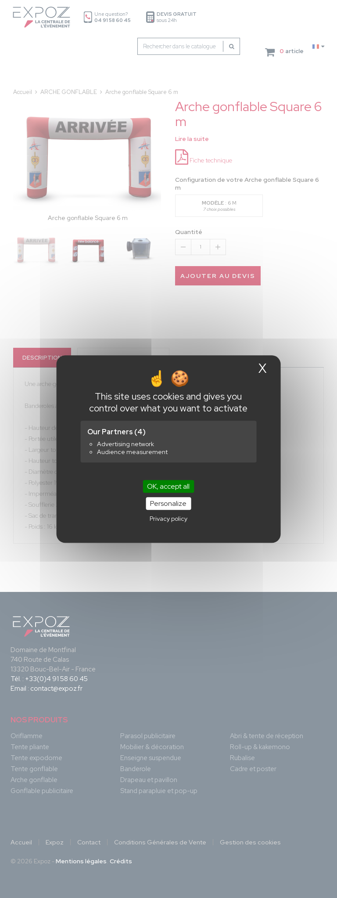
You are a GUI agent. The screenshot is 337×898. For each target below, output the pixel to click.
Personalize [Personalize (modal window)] (168, 503)
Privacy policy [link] (168, 519)
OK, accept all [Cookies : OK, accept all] (168, 486)
